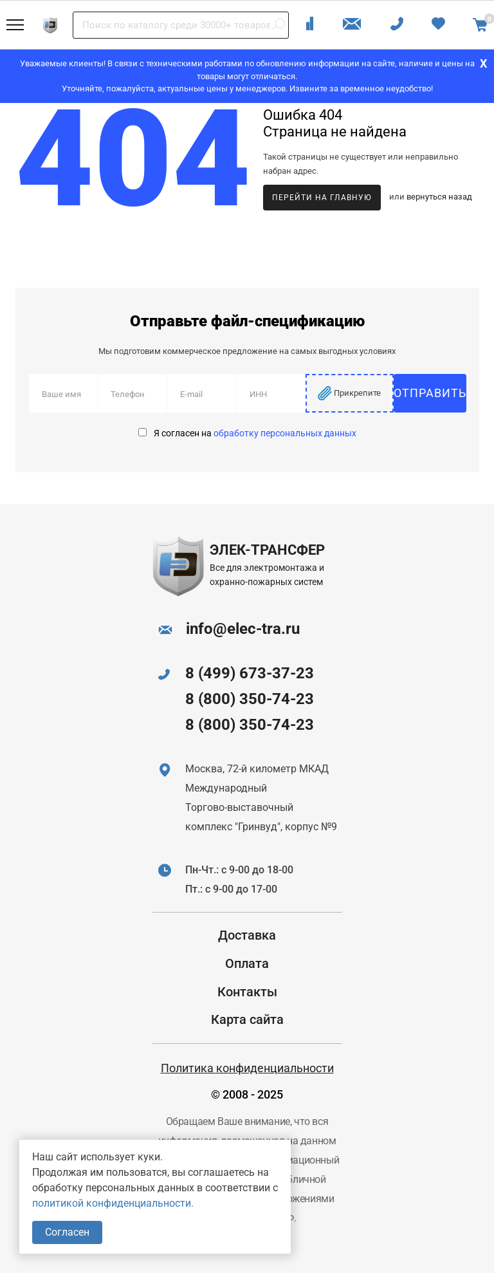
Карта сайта (247, 1019)
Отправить (430, 393)
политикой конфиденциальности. (113, 1203)
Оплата (247, 963)
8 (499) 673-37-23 (249, 673)
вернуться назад (439, 197)
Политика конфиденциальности (247, 1068)
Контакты (247, 991)
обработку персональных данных (285, 433)
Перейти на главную (322, 197)
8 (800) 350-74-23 (249, 699)
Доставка (247, 935)
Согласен (67, 1232)
